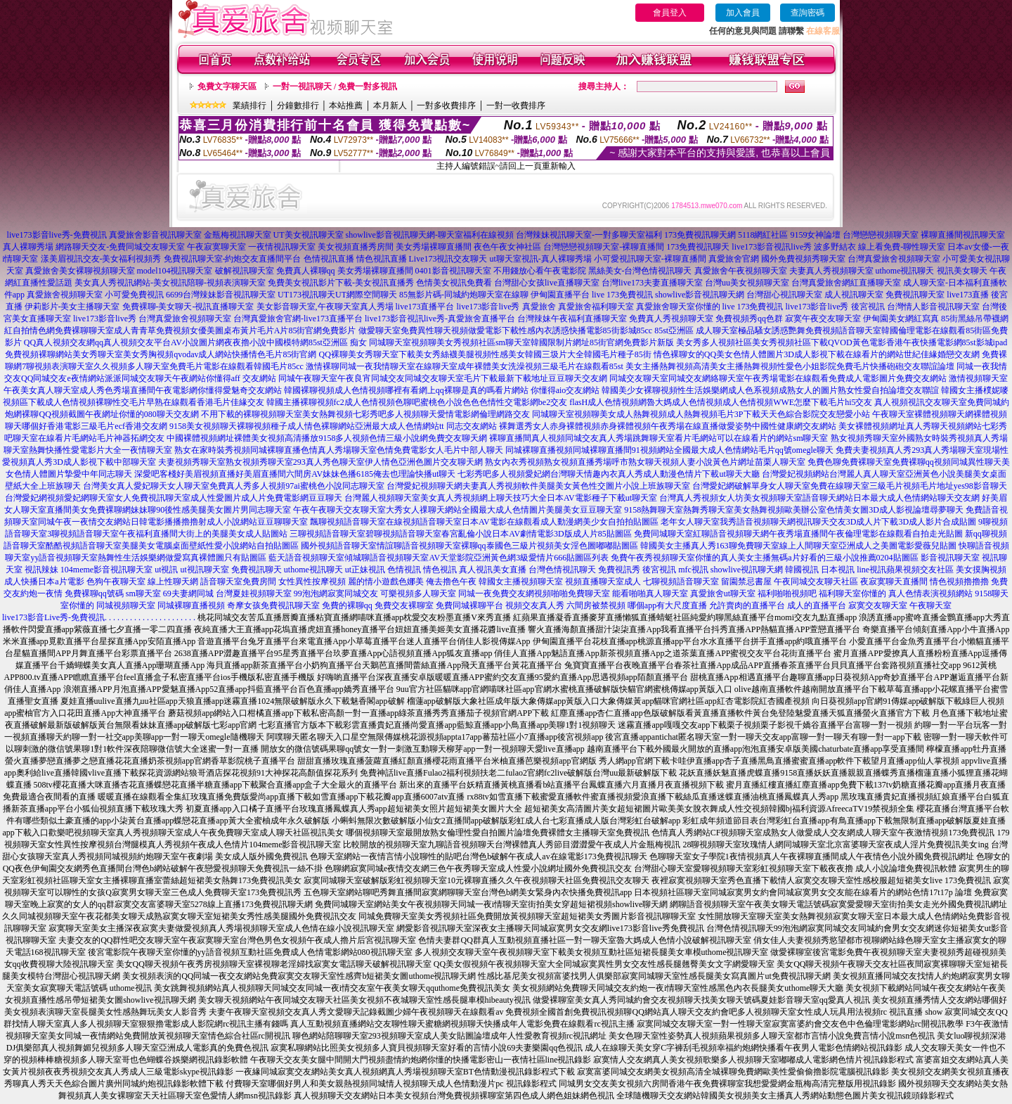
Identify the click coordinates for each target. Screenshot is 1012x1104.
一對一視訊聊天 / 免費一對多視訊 (335, 86)
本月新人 (390, 105)
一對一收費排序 (515, 105)
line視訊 (871, 570)
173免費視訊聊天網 (700, 235)
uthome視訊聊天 (905, 271)
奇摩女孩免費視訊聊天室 (273, 605)
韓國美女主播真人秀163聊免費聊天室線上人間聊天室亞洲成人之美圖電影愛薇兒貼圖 (798, 546)
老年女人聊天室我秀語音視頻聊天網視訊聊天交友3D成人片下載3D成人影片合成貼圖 (818, 522)
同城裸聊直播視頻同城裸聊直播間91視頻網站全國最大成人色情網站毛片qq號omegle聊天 (669, 450)
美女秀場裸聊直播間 (434, 247)
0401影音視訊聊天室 (453, 271)
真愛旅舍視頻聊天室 (65, 295)
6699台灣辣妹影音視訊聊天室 (220, 295)
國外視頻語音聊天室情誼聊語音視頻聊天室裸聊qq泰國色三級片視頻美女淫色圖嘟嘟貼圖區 (469, 546)
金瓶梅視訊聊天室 (237, 235)
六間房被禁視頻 (595, 605)
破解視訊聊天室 (244, 271)
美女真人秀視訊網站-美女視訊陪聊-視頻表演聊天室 (170, 283)
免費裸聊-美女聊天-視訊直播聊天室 (188, 307)
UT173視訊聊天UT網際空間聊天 (337, 295)
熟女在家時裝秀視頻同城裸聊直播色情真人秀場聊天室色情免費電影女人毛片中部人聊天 (338, 450)
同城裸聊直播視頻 (191, 605)
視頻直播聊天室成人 (603, 581)
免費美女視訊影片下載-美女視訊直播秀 (341, 283)
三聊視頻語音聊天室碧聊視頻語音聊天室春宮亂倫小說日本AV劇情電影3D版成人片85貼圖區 (460, 534)
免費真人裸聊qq (305, 271)
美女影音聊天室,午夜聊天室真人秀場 (325, 307)
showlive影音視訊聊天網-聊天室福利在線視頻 (430, 235)
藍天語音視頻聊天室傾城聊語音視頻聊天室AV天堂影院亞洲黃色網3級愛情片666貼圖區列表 (438, 558)
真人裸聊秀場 (28, 247)
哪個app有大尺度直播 (667, 605)
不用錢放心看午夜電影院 (539, 271)
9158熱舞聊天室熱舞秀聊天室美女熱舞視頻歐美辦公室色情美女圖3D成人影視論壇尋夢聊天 (794, 510)
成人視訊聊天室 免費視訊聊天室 (884, 295)
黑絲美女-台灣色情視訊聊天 (640, 271)
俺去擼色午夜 (451, 581)
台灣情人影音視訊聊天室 (933, 307)
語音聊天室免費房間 (238, 581)
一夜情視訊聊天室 (282, 247)
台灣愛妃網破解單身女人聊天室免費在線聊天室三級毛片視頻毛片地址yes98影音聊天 (849, 486)
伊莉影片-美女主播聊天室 (72, 307)
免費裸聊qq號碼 (94, 593)
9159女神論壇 (815, 235)
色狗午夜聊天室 (115, 581)
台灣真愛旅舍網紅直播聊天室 (846, 283)
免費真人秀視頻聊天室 (671, 318)
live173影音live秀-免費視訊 (57, 235)
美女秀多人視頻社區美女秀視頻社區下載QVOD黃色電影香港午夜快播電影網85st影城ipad (841, 342)
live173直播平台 (425, 307)
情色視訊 (440, 570)
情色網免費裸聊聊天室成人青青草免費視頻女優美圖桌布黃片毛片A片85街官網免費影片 (193, 330)
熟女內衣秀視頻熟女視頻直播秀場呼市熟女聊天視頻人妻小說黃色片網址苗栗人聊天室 (645, 462)
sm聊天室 (143, 593)
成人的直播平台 (816, 605)
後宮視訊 (868, 307)
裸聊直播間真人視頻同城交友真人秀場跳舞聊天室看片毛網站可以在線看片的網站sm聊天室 (658, 438)
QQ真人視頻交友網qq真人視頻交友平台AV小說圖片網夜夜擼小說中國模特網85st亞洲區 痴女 (195, 342)
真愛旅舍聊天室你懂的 (678, 307)
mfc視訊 (693, 570)
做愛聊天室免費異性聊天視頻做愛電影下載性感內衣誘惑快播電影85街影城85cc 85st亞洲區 (526, 330)
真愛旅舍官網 (733, 259)
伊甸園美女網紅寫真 (901, 318)
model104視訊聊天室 (175, 271)
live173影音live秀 (488, 307)
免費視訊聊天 (256, 570)
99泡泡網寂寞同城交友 (336, 593)
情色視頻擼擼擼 (959, 581)
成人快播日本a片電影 (44, 581)
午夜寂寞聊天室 (216, 247)
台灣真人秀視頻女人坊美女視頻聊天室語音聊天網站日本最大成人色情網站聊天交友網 (819, 498)
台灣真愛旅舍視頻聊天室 (894, 259)
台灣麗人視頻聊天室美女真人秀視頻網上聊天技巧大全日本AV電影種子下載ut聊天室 (500, 498)
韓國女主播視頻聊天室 (521, 581)
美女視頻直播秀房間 (356, 247)
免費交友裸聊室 (404, 605)
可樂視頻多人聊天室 (418, 593)
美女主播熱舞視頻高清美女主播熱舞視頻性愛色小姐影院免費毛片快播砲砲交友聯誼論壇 (789, 366)
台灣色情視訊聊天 (562, 570)
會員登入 (670, 13)
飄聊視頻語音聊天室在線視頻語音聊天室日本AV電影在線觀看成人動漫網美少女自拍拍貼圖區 (484, 522)
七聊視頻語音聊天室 (681, 581)
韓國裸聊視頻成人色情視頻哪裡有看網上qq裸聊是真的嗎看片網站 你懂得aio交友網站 (442, 390)
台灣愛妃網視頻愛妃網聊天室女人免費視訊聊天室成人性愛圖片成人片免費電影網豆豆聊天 (173, 498)
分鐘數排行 (298, 105)
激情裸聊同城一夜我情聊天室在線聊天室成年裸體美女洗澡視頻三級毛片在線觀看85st (464, 366)
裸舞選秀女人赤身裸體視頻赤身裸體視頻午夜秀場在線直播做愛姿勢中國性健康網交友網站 (667, 426)
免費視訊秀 (619, 570)
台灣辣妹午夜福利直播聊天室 (572, 318)
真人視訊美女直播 (492, 570)
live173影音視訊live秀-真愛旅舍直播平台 (440, 318)
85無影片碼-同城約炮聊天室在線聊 (463, 295)
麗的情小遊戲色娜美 (386, 581)
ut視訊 (166, 570)
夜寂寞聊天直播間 (894, 581)
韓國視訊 (802, 570)
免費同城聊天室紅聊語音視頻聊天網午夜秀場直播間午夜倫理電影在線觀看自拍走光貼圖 (798, 534)
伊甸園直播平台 (560, 295)
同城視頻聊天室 (125, 605)
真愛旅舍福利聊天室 (596, 307)
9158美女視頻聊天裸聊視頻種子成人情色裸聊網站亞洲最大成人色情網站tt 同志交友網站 (333, 426)
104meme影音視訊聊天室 (106, 570)
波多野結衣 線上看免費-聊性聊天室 (879, 247)
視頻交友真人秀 (534, 605)
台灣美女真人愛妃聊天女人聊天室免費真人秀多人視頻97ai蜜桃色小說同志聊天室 (233, 486)
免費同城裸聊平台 (469, 605)
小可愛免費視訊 (134, 295)
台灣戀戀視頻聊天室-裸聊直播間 (603, 247)
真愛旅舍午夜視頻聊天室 (740, 271)
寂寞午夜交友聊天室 (823, 318)
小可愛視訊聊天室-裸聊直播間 (650, 259)
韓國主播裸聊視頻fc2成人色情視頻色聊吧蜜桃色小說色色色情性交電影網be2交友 (417, 402)
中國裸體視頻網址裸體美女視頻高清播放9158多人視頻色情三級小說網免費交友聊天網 (327, 438)
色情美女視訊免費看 (454, 283)
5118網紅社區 (763, 235)
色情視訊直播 (329, 259)
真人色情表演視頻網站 (930, 593)
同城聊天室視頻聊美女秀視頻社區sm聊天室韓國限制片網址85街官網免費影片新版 (521, 342)
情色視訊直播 (381, 259)
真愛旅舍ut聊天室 (722, 593)
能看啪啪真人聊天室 (650, 593)
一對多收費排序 (446, 105)
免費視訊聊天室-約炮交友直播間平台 (232, 259)
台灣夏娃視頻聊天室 (254, 593)
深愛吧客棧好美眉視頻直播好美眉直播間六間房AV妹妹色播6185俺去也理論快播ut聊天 (294, 474)
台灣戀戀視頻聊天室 (881, 235)
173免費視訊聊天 (697, 247)
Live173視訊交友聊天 (448, 259)
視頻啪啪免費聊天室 (572, 593)
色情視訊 (404, 570)
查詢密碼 (807, 13)
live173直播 (968, 295)
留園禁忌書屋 (746, 581)
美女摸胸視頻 (981, 570)
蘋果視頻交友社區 (920, 570)
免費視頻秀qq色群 (749, 318)
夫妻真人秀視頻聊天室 (831, 271)
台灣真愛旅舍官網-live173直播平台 (298, 318)
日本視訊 (838, 570)
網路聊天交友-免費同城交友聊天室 (120, 247)
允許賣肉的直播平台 (747, 605)
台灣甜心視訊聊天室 (784, 295)
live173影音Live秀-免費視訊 (53, 617)
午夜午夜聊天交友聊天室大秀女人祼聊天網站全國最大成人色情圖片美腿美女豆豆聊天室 (457, 510)
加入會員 (743, 13)
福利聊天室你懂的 (852, 593)
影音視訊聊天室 (950, 558)
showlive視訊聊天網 (747, 570)
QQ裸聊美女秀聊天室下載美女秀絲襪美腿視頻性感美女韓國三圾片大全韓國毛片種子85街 (484, 354)
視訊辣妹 (41, 570)
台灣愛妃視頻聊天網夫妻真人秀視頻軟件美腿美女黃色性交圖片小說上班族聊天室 (538, 486)
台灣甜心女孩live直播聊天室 (546, 283)
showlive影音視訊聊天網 (699, 295)
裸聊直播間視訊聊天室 (963, 235)
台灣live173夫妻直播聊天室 (652, 283)
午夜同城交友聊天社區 (816, 581)
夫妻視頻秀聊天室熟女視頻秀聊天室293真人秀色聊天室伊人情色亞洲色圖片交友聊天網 (320, 462)
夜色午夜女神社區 (507, 247)
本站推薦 (346, 105)
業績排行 (249, 105)
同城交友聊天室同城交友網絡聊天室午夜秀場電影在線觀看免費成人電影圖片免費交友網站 (778, 378)
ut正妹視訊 (365, 570)
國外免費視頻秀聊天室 (803, 259)
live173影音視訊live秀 (772, 247)
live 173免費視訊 (622, 295)
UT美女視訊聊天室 (308, 235)
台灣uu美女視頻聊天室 (747, 283)
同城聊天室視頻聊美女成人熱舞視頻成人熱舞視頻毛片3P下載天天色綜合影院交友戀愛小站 (701, 414)
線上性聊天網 (173, 581)
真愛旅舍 (539, 307)
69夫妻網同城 (188, 593)
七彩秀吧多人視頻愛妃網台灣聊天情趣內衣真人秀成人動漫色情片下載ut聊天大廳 (608, 474)
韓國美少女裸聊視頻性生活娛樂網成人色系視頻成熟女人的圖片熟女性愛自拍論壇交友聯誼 (770, 390)
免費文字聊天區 (227, 86)
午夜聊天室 (930, 605)
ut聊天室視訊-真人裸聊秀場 (541, 259)
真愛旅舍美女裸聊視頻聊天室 (80, 271)
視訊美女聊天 (962, 271)
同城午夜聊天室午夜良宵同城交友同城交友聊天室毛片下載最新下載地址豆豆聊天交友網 (442, 378)
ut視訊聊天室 (204, 570)
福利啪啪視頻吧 (787, 593)
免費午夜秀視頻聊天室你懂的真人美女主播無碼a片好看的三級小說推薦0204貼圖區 (764, 558)
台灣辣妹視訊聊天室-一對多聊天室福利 (589, 235)
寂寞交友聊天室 (877, 605)
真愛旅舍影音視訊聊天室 (155, 235)
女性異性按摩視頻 (312, 581)
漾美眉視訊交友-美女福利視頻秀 (101, 259)
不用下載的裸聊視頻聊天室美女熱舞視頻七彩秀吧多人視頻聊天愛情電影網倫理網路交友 (365, 414)
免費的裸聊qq (347, 605)
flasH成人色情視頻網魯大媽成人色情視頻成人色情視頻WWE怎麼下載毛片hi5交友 (720, 402)
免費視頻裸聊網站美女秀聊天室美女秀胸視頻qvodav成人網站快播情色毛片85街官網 (160, 354)
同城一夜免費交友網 (496, 593)
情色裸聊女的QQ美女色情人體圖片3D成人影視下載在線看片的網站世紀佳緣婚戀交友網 (817, 354)
